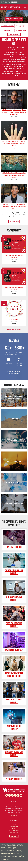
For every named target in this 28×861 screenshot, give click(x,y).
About (14, 823)
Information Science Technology (14, 727)
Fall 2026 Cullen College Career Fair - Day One (14, 256)
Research (7, 30)
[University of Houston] (9, 2)
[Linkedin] (18, 795)
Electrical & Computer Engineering (14, 625)
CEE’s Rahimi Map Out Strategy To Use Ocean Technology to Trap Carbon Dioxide (14, 175)
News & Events (14, 832)
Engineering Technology (14, 649)
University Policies (5, 859)
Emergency (3, 847)
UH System (9, 847)
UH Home (4, 845)
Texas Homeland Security (6, 848)
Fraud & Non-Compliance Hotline (8, 850)
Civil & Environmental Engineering (14, 598)
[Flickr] (12, 795)
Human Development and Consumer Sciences (14, 675)
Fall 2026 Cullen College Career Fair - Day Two (14, 288)
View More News (14, 221)
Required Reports (15, 853)
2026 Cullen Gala (14, 319)
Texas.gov (14, 847)
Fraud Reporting (19, 848)
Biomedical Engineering (14, 547)
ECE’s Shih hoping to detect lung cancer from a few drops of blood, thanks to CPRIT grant (14, 112)
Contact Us (14, 815)
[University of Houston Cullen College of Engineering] (14, 789)
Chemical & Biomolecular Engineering (14, 572)
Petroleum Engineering (14, 778)
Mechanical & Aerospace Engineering (14, 754)
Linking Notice (19, 850)
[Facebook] (6, 795)
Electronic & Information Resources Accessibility (11, 855)
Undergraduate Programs (20, 26)
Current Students (14, 826)
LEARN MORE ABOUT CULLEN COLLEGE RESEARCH (14, 372)
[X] (9, 795)
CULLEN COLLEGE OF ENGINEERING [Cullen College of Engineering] (10, 7)
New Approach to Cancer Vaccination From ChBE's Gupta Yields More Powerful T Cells (14, 206)
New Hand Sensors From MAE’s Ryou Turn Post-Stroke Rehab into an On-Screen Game (14, 143)
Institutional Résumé (5, 853)
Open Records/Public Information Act (16, 852)
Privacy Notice (4, 852)
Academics (14, 825)
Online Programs (21, 30)
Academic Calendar (11, 845)
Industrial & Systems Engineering (14, 701)
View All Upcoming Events (14, 329)
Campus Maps (20, 845)
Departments (14, 34)
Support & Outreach (14, 830)
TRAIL (14, 848)
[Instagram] (15, 795)
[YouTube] (21, 795)
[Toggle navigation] (25, 7)
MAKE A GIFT (14, 836)
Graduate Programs (7, 25)
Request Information (14, 19)
